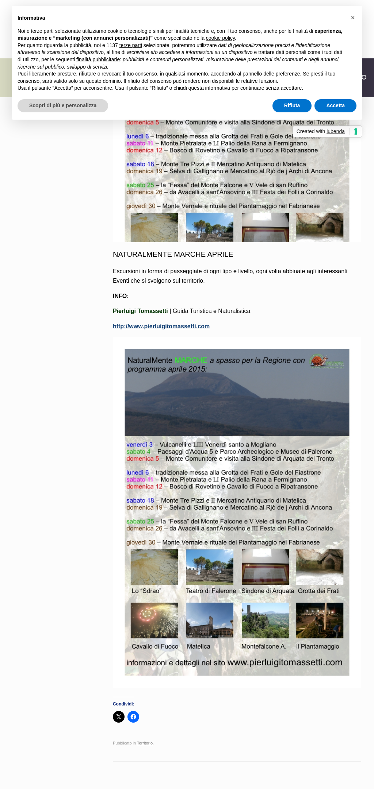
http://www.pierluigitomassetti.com (161, 326)
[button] (353, 17)
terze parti (130, 45)
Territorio (145, 743)
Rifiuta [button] (292, 105)
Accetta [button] (335, 105)
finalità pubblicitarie (98, 59)
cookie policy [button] (220, 38)
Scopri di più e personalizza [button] (62, 105)
